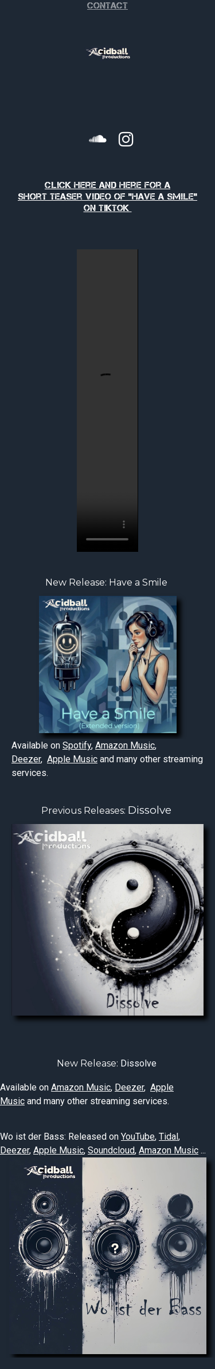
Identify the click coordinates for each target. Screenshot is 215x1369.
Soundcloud (111, 1150)
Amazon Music (125, 745)
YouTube (138, 1136)
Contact (107, 5)
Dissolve (149, 810)
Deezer (26, 759)
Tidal (168, 1136)
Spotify (76, 745)
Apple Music (72, 759)
